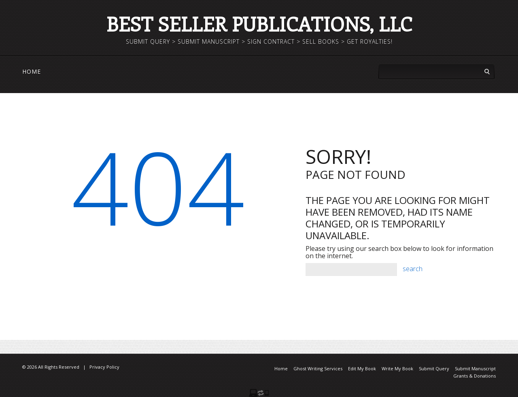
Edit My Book (362, 368)
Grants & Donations (474, 376)
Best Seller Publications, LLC (259, 24)
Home (31, 71)
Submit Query (434, 368)
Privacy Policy (104, 367)
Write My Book (397, 368)
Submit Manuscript (475, 368)
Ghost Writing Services (317, 368)
